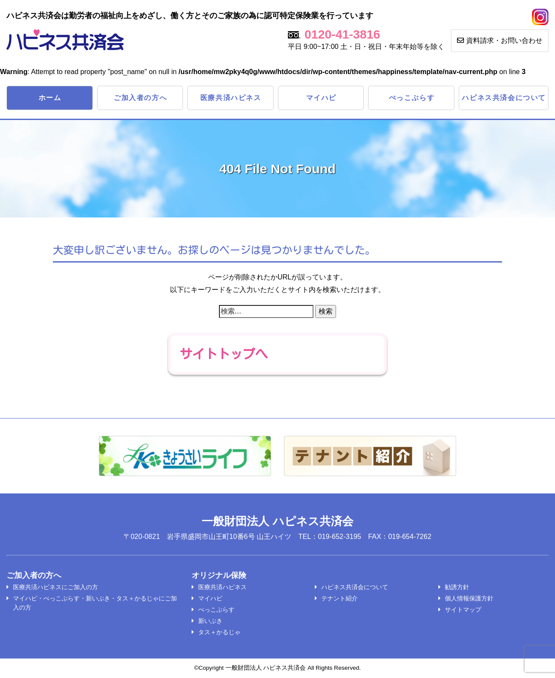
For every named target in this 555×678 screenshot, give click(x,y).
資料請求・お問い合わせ (499, 40)
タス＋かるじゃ (219, 632)
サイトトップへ (225, 353)
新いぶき (210, 621)
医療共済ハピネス (230, 97)
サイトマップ (463, 610)
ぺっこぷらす (412, 97)
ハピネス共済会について (504, 97)
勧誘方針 (457, 587)
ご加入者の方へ (140, 97)
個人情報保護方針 (469, 598)
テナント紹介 (339, 598)
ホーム (50, 97)
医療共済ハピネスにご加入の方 (55, 587)
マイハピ (321, 97)
